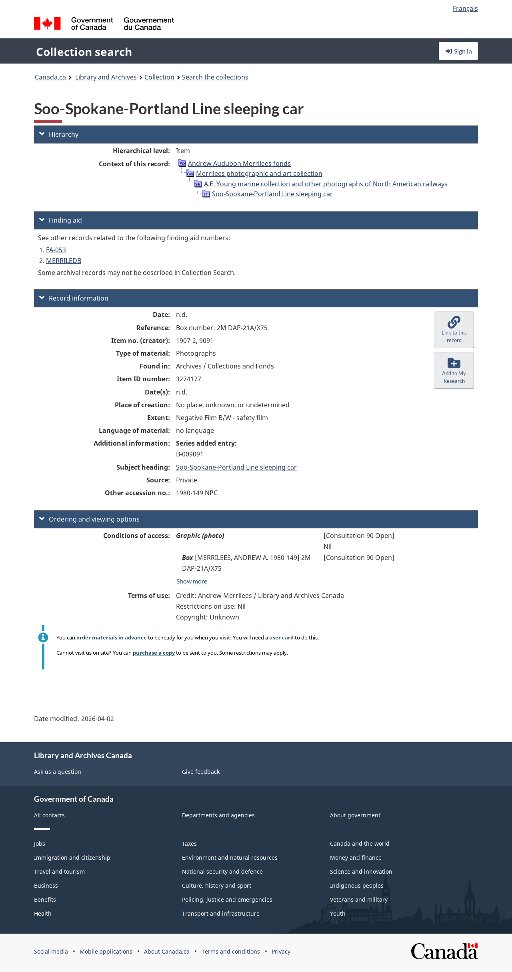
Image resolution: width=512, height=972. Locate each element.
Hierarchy (58, 134)
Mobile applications (106, 951)
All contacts (49, 815)
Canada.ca (50, 77)
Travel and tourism (59, 871)
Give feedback (201, 771)
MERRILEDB (63, 260)
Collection (159, 77)
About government (355, 815)
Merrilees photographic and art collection (259, 173)
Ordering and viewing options (89, 519)
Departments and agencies (218, 815)
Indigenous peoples (357, 885)
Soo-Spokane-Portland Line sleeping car (272, 193)
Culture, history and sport (216, 885)
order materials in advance (111, 637)
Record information (73, 298)
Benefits (45, 899)
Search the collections (215, 77)
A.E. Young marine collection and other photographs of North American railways (326, 183)
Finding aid (60, 220)
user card (281, 637)
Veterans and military (359, 899)
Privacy (281, 951)
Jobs (39, 843)
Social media (51, 951)
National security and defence (222, 871)
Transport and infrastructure (221, 913)
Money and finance (356, 857)
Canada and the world (360, 843)
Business (46, 885)
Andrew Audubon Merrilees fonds (239, 163)
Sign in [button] (458, 51)
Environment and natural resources (230, 857)
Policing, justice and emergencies (227, 899)
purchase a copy (154, 652)
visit (225, 637)
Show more (191, 581)
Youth (338, 913)
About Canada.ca (167, 951)
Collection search (84, 51)
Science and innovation (361, 871)
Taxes (189, 843)
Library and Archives (106, 77)
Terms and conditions (231, 951)
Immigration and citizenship (72, 857)
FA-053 (56, 249)
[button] (454, 329)
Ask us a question (57, 771)
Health (43, 913)
